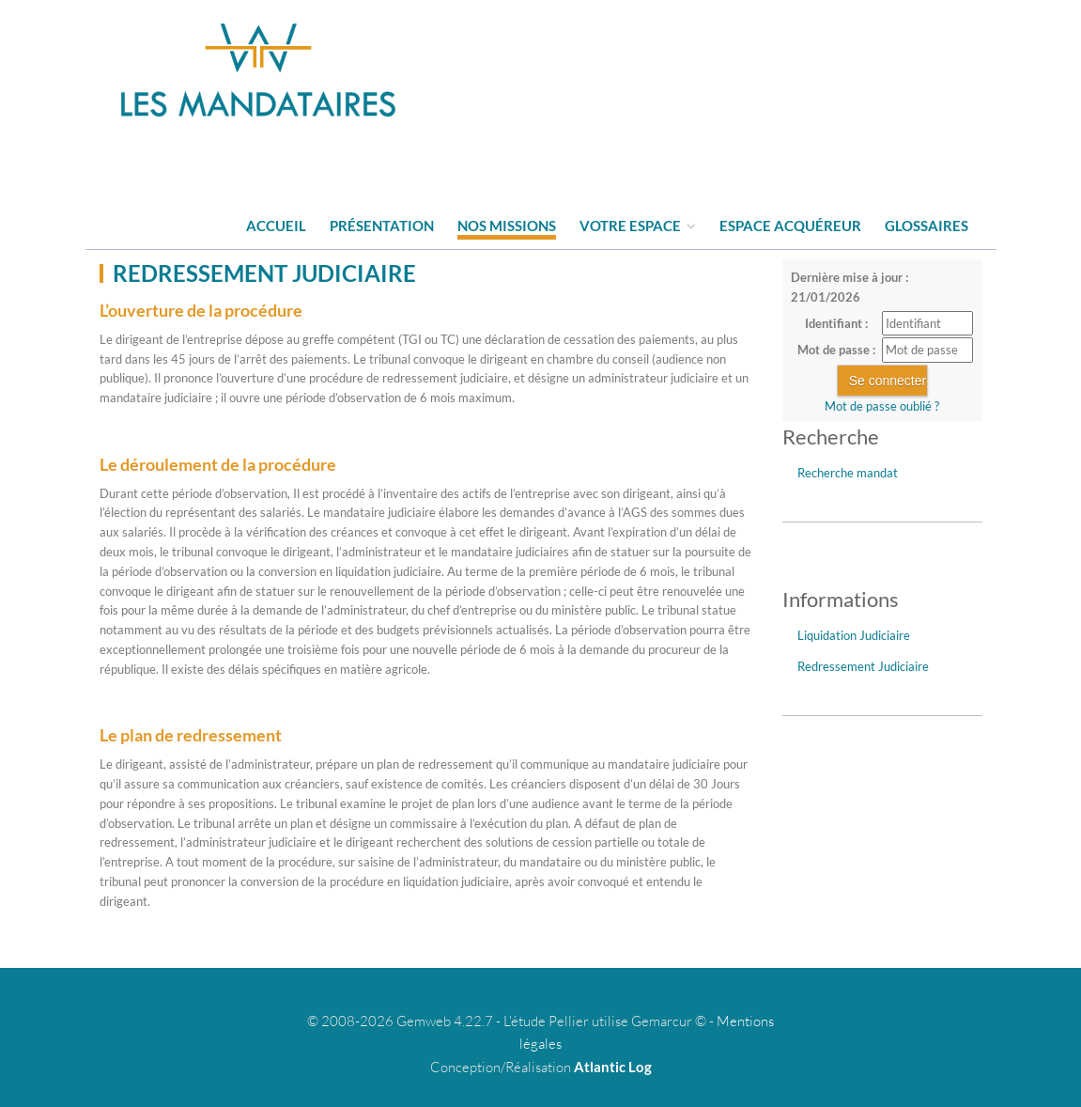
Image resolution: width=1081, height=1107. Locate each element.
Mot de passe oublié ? (882, 405)
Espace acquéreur (790, 225)
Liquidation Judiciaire (853, 635)
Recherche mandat (847, 472)
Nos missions (506, 225)
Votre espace (637, 225)
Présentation (382, 225)
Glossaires (926, 225)
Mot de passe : (836, 349)
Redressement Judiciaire (863, 666)
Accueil (276, 225)
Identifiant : (836, 323)
